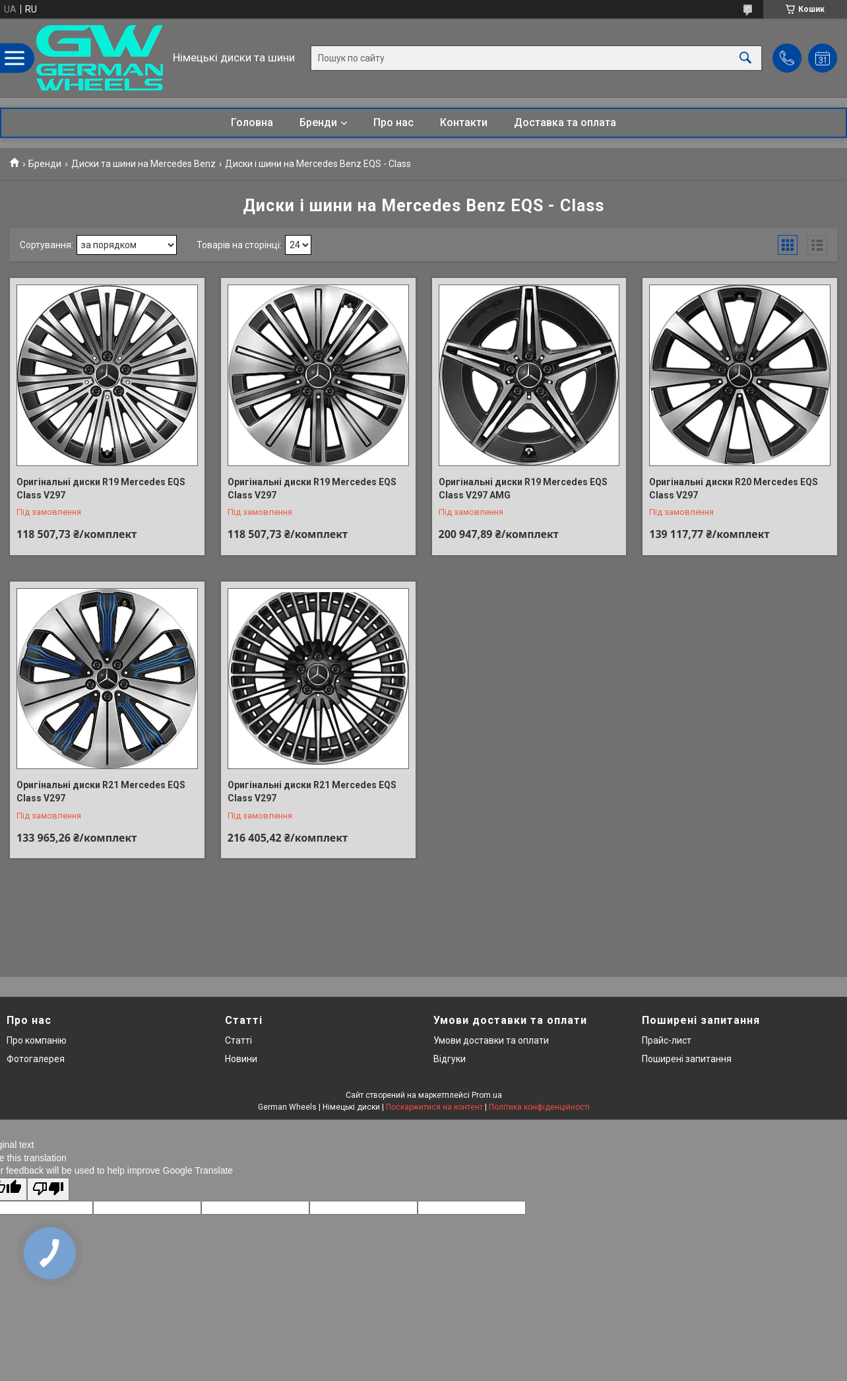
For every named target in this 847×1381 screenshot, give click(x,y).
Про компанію (37, 1040)
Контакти (463, 122)
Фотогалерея (36, 1059)
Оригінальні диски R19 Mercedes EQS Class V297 (100, 488)
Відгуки (449, 1059)
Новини (241, 1059)
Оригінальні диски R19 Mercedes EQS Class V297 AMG (523, 488)
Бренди (318, 122)
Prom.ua (487, 1095)
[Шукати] (745, 58)
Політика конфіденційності (539, 1107)
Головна (252, 122)
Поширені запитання (687, 1059)
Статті (238, 1040)
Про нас (393, 122)
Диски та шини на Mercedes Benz (143, 163)
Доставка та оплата (565, 122)
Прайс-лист (666, 1040)
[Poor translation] (48, 1189)
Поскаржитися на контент (434, 1107)
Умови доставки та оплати (491, 1040)
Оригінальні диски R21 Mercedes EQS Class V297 (100, 791)
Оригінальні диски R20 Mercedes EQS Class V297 (733, 488)
